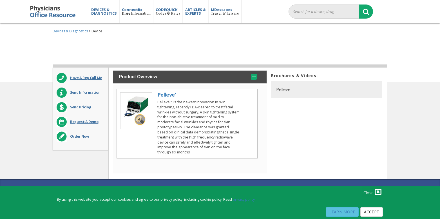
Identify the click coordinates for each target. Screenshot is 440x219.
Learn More (342, 211)
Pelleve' (166, 94)
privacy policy (244, 199)
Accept (371, 211)
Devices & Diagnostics (70, 31)
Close (372, 192)
